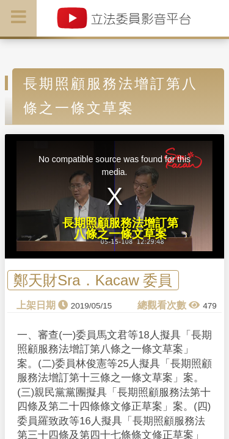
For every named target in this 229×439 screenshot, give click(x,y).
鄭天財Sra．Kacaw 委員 (92, 280)
